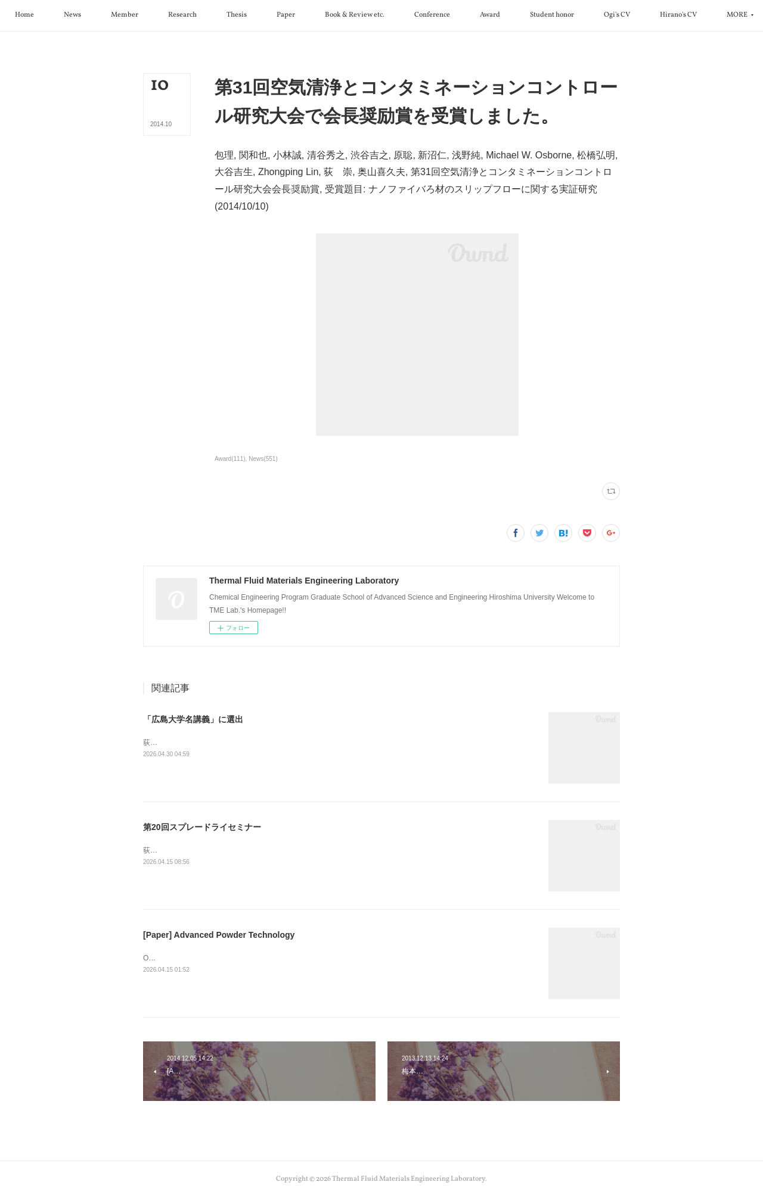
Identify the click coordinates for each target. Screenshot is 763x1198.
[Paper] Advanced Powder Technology (218, 935)
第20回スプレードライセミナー (202, 827)
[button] (83, 15)
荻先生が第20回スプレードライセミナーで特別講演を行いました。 (250, 850)
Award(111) (230, 459)
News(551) (263, 459)
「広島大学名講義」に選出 (193, 719)
